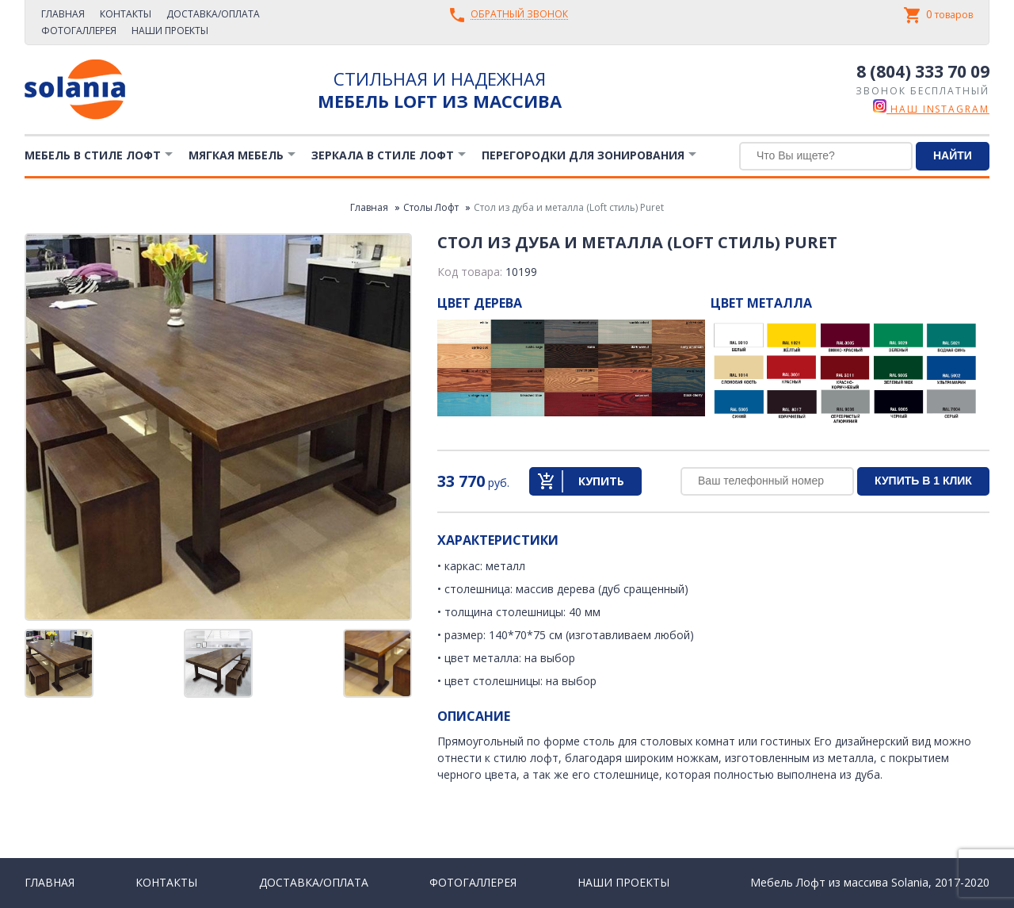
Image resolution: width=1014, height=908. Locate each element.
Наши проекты (170, 30)
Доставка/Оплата (213, 14)
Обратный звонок (519, 15)
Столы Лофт (431, 207)
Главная (63, 14)
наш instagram (931, 109)
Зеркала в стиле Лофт (382, 155)
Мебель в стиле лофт (93, 155)
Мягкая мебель (236, 155)
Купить (601, 480)
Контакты (125, 14)
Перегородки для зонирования (583, 155)
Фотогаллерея (78, 30)
